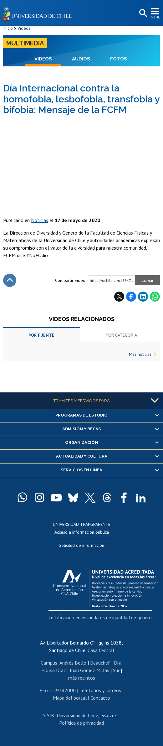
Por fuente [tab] (41, 335)
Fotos (118, 59)
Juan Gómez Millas (89, 670)
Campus (49, 663)
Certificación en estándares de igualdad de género (100, 617)
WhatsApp (155, 296)
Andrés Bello (72, 663)
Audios (81, 59)
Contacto (100, 698)
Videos (24, 28)
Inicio (8, 28)
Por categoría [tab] (121, 335)
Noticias (39, 220)
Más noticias (140, 354)
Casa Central (101, 650)
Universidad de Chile (77, 715)
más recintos (81, 678)
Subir (9, 280)
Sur (116, 670)
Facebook (131, 297)
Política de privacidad (81, 723)
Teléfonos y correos (100, 690)
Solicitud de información (81, 545)
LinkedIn (143, 296)
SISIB (48, 715)
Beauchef (100, 663)
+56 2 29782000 (57, 690)
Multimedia (25, 43)
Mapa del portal (70, 698)
